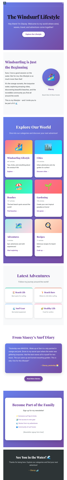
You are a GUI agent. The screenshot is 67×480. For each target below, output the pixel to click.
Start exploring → (13, 250)
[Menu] (63, 3)
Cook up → (41, 250)
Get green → (41, 211)
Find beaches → (13, 211)
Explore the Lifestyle (33, 34)
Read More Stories (33, 379)
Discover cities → (43, 171)
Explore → (10, 171)
